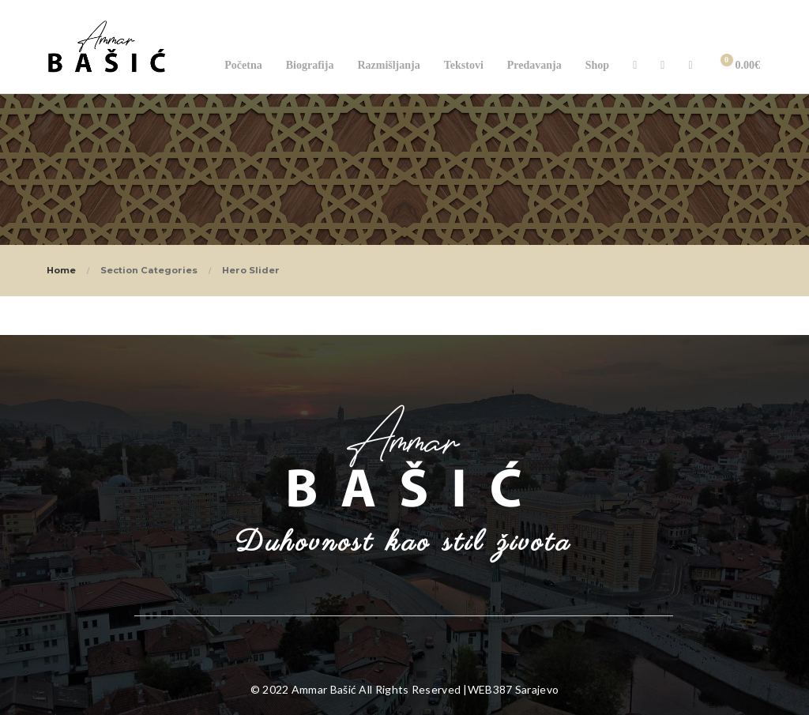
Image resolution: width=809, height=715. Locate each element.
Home (61, 270)
